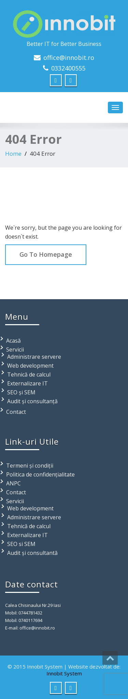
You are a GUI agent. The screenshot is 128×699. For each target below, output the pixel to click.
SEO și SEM (21, 392)
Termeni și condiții (29, 465)
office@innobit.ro (68, 57)
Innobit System (64, 673)
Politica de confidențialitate (40, 474)
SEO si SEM (21, 544)
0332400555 (68, 68)
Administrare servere (34, 356)
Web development (30, 365)
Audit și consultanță (32, 401)
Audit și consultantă (32, 553)
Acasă (13, 340)
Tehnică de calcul (29, 374)
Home (13, 153)
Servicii (15, 349)
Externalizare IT (27, 383)
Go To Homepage (45, 254)
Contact (16, 412)
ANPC (13, 483)
